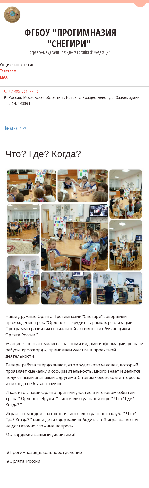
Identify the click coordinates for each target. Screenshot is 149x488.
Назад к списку (15, 128)
